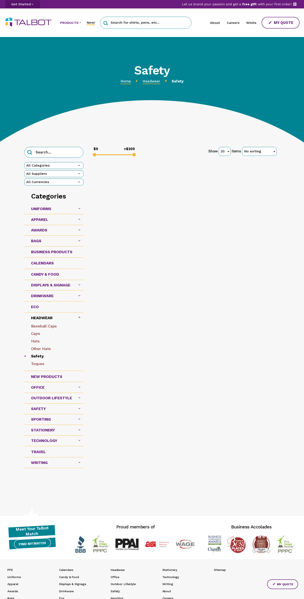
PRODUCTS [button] (69, 23)
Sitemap (220, 570)
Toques (37, 363)
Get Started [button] (21, 4)
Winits (251, 23)
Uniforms (14, 577)
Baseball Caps (44, 326)
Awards (12, 591)
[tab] (54, 209)
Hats (35, 341)
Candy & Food (45, 274)
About (215, 23)
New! (91, 23)
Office (115, 577)
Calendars (42, 263)
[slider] (94, 154)
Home (126, 81)
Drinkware (66, 591)
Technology (170, 577)
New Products (46, 376)
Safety (37, 356)
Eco (35, 307)
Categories (48, 196)
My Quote (281, 22)
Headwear (151, 81)
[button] (105, 23)
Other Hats (41, 348)
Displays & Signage (72, 584)
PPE (10, 570)
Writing (167, 584)
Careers (233, 23)
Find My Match (32, 545)
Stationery (169, 570)
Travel (38, 452)
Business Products (51, 252)
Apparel (12, 584)
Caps (35, 333)
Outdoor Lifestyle (123, 584)
